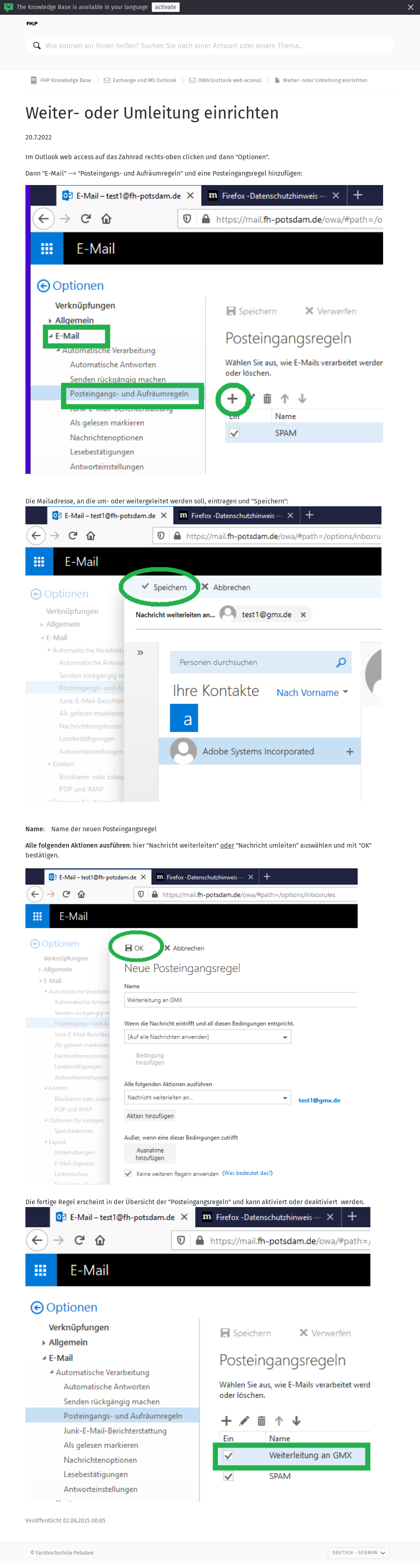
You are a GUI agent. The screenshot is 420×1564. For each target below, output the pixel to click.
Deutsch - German (359, 1552)
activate (165, 7)
